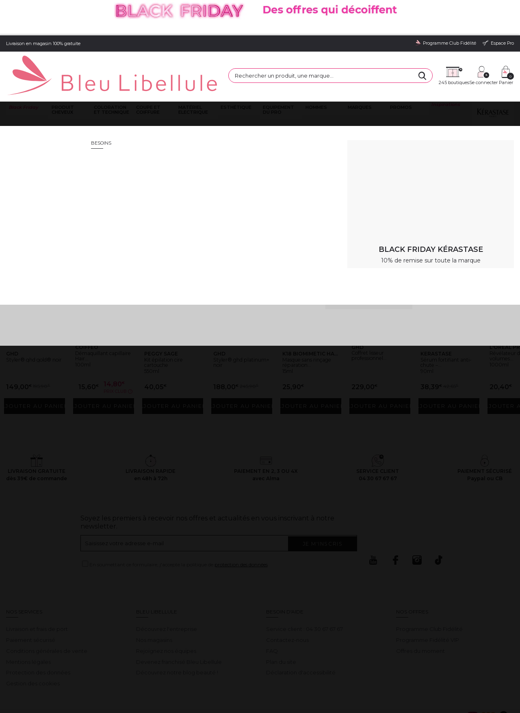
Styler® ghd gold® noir (26, 320)
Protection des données (38, 635)
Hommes (315, 72)
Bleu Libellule (50, 97)
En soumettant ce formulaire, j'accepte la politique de (178, 527)
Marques (358, 72)
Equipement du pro (277, 74)
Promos (400, 72)
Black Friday (22, 72)
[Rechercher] (353, 52)
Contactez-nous (287, 602)
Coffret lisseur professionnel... (375, 313)
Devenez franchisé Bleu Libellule (179, 624)
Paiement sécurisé (30, 602)
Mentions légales (28, 624)
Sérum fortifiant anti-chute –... (445, 320)
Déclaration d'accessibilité (301, 635)
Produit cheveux (61, 74)
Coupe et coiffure (147, 74)
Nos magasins (154, 602)
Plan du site (281, 624)
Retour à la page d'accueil (474, 176)
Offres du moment (420, 613)
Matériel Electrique (192, 74)
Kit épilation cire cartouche (169, 320)
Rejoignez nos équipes (166, 613)
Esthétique (235, 72)
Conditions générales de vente (46, 613)
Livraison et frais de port (37, 592)
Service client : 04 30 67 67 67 (304, 592)
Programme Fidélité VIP (427, 602)
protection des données (241, 527)
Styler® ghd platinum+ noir (236, 320)
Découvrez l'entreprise (166, 592)
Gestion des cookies (33, 646)
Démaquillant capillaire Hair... (99, 320)
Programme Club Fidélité (429, 592)
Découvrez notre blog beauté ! (177, 635)
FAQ (272, 613)
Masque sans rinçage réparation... (303, 323)
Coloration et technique (110, 74)
